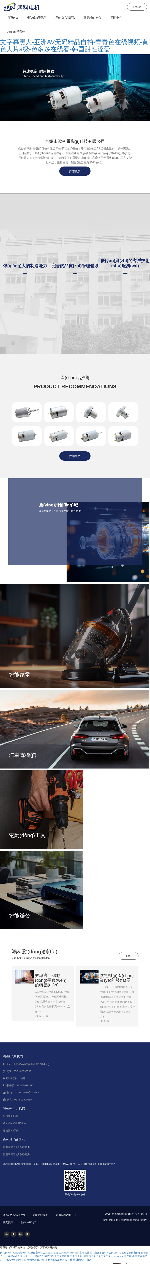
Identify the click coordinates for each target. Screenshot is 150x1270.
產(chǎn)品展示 (65, 17)
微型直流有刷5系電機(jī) (16, 1146)
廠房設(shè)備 (92, 17)
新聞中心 (116, 17)
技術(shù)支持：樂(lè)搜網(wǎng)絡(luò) (125, 1220)
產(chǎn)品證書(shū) (14, 1123)
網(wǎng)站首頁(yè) (16, 1215)
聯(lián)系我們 (16, 31)
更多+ (128, 956)
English (137, 6)
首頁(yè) (12, 17)
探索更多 (75, 171)
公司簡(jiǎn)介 (10, 1115)
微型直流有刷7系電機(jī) (16, 1154)
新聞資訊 (10, 1222)
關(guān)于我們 (36, 17)
